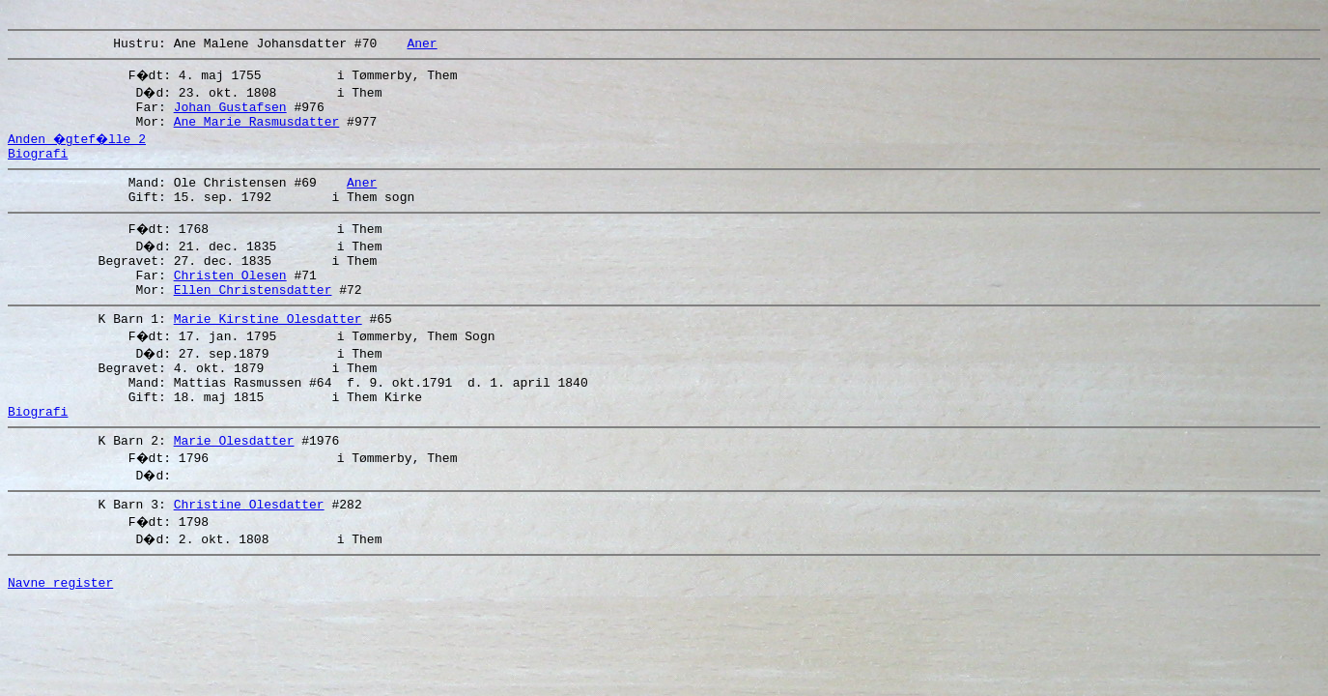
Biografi (38, 167)
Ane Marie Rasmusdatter (257, 132)
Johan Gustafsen (230, 115)
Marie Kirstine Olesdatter (268, 350)
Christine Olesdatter (249, 553)
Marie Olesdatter (234, 486)
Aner (422, 48)
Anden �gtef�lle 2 (79, 150)
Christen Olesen (230, 300)
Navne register (60, 637)
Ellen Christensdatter (253, 318)
